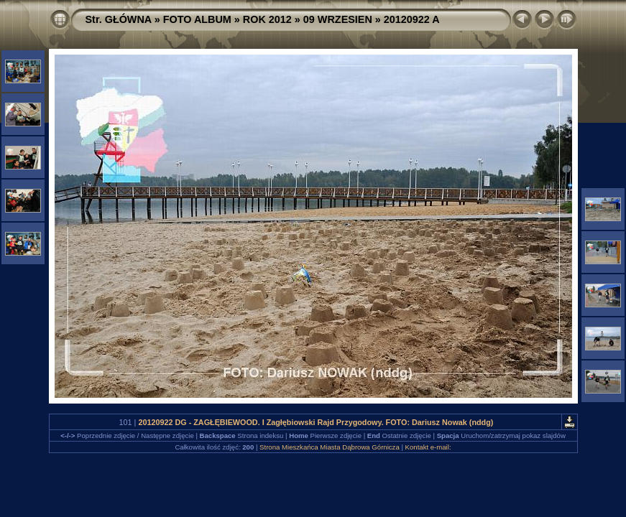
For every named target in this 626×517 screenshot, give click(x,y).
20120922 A (412, 19)
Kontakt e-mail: (428, 447)
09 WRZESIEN (337, 19)
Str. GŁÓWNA (119, 19)
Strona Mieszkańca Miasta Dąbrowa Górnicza (329, 447)
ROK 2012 (267, 19)
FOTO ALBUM (197, 19)
